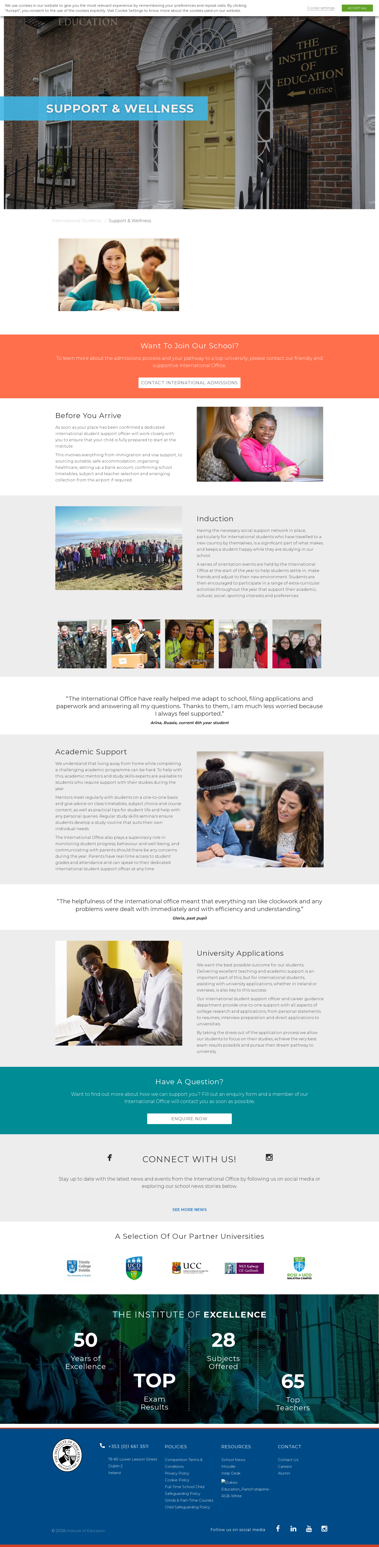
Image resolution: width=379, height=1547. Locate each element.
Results (154, 1410)
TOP (154, 1384)
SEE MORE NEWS (189, 1213)
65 (293, 1385)
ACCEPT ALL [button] (357, 8)
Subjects (223, 1362)
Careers (285, 1466)
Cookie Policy (177, 1480)
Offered (223, 1370)
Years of (86, 1362)
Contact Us (288, 1459)
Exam (155, 1402)
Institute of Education (85, 1530)
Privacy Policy (177, 1473)
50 (85, 1343)
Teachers (293, 1411)
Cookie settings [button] (321, 8)
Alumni (284, 1473)
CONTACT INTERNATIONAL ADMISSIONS (189, 383)
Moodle (228, 1466)
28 (223, 1343)
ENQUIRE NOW (189, 1121)
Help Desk (231, 1473)
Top (293, 1403)
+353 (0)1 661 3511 (128, 1446)
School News (233, 1459)
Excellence (85, 1370)
